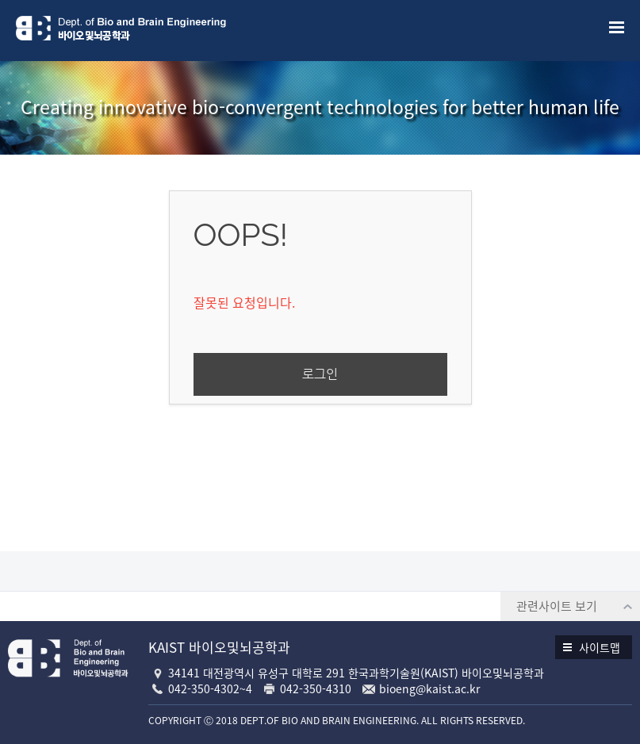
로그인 (320, 374)
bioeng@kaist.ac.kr (429, 688)
